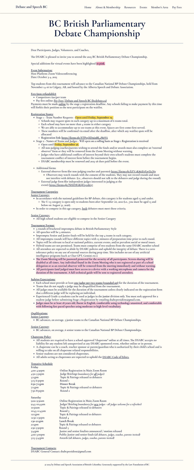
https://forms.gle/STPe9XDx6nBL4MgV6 (85, 137)
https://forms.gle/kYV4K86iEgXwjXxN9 (133, 171)
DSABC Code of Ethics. (116, 357)
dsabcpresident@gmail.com (125, 299)
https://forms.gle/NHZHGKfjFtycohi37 (71, 185)
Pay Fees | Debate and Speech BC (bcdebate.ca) (80, 100)
